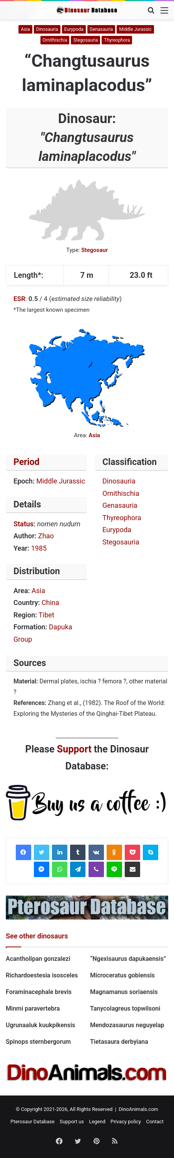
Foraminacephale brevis (39, 992)
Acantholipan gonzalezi (38, 958)
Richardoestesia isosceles (42, 975)
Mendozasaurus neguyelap (127, 1025)
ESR (19, 299)
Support (74, 749)
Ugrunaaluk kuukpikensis (40, 1025)
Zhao (46, 536)
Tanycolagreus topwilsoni (125, 1008)
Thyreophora (117, 40)
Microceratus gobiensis (122, 975)
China (50, 602)
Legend (97, 1121)
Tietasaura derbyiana (119, 1041)
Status (23, 524)
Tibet (46, 615)
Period (26, 462)
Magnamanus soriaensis (124, 992)
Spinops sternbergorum (38, 1041)
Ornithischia (55, 40)
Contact (154, 1121)
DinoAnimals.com (138, 1109)
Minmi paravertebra (33, 1008)
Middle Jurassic (135, 29)
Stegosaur (94, 250)
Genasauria (101, 29)
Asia (25, 29)
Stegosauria (85, 40)
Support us (72, 1121)
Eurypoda (74, 29)
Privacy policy (125, 1121)
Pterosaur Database (32, 1121)
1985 (39, 548)
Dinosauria (47, 29)
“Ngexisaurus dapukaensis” (128, 958)
